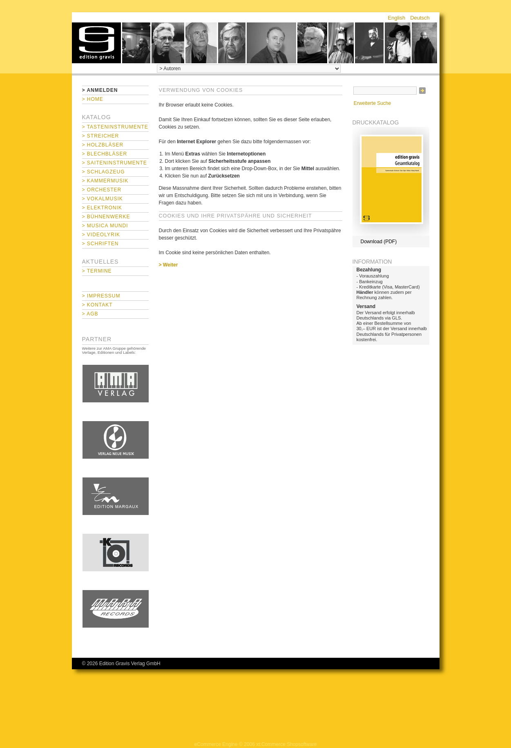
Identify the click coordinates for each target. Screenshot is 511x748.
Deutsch (420, 18)
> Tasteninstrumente (115, 127)
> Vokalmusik (102, 199)
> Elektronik (102, 208)
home (96, 42)
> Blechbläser (104, 154)
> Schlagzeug (103, 172)
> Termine (97, 271)
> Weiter (168, 265)
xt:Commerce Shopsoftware (286, 744)
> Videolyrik (101, 234)
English (397, 18)
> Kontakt (97, 305)
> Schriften (100, 243)
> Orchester (102, 190)
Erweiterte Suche (372, 103)
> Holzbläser (103, 145)
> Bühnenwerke (106, 217)
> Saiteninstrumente (114, 163)
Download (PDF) (379, 241)
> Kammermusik (105, 181)
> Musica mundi (105, 226)
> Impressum (101, 296)
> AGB (90, 314)
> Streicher (100, 136)
